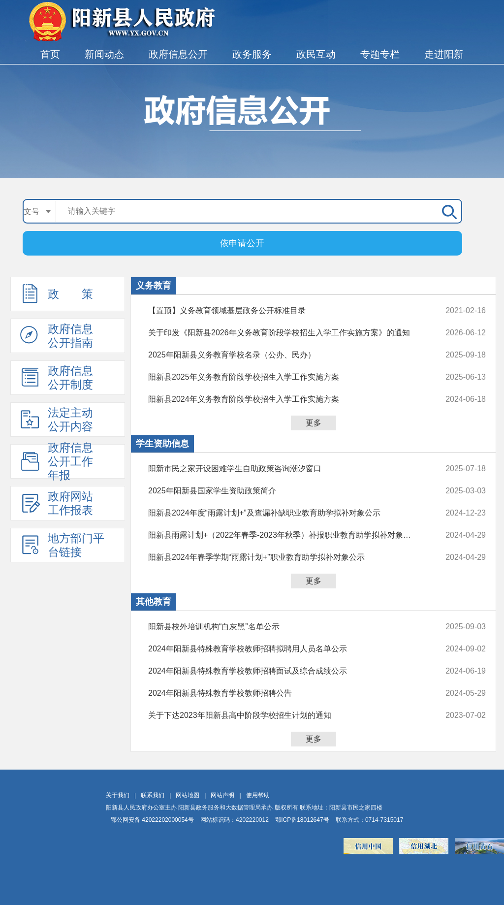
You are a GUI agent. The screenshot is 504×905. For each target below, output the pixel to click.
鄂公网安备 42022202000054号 (152, 819)
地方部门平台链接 (62, 545)
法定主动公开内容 (56, 419)
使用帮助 (258, 795)
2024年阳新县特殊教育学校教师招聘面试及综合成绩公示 (285, 671)
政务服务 (252, 54)
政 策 (56, 293)
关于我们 (117, 795)
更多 (313, 423)
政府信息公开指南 (56, 336)
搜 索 (447, 211)
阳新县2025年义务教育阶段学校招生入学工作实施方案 (285, 377)
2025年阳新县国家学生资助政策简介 (285, 491)
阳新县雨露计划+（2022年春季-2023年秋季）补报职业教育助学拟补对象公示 (285, 535)
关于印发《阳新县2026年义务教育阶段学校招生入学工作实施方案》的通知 (285, 333)
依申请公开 (242, 243)
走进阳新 (444, 54)
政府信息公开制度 (56, 377)
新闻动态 (104, 54)
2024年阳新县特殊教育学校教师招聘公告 (285, 693)
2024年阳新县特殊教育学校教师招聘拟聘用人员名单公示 (285, 649)
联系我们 (152, 795)
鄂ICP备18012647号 (302, 819)
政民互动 (316, 54)
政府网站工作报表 (56, 503)
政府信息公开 (178, 54)
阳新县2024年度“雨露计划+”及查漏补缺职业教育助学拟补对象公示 (285, 513)
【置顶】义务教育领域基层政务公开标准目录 (285, 311)
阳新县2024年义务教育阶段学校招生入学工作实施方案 (285, 399)
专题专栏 (380, 54)
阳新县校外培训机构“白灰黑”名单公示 (285, 627)
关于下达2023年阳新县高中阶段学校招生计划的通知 (285, 715)
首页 (50, 54)
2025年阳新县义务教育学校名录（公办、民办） (285, 355)
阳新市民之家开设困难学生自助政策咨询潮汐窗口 (285, 469)
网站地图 (187, 795)
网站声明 (222, 795)
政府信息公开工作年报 (56, 461)
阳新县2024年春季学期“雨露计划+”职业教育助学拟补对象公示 (285, 557)
